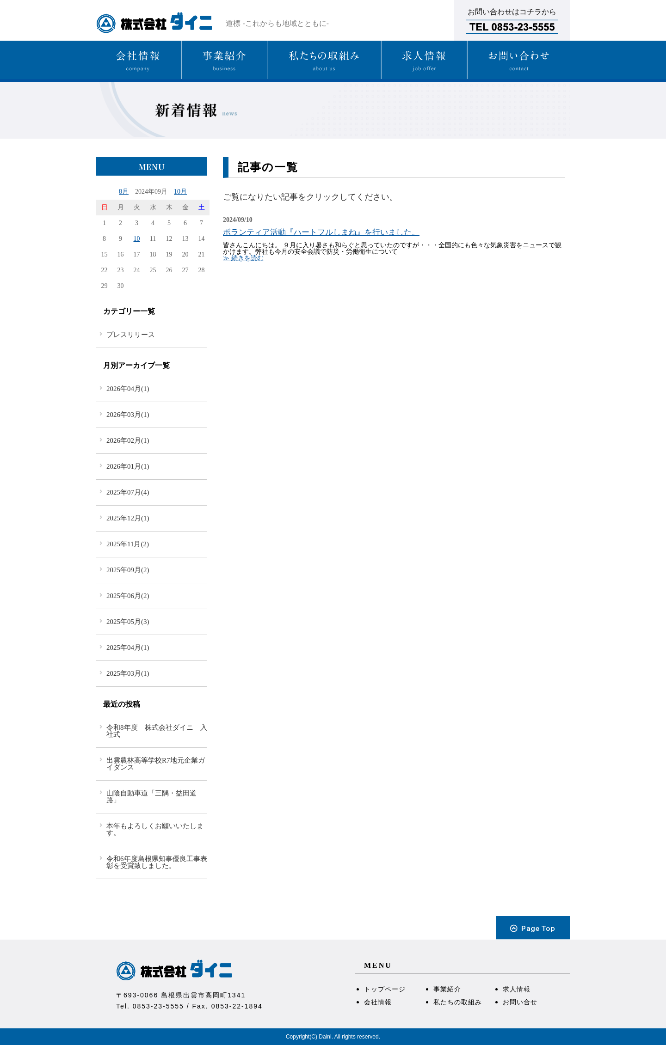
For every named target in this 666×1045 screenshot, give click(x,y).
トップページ (385, 989)
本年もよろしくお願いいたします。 (155, 829)
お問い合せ (520, 1002)
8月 (124, 191)
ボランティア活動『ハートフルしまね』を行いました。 (321, 232)
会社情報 (378, 1002)
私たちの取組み (457, 1002)
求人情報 (516, 989)
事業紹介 (447, 989)
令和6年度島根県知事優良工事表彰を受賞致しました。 (156, 862)
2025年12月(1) (127, 518)
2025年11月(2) (127, 544)
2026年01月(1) (127, 466)
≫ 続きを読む (243, 258)
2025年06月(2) (127, 595)
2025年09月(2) (127, 570)
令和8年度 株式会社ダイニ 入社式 (156, 731)
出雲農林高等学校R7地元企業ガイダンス (155, 764)
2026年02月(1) (127, 440)
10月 (180, 191)
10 (137, 238)
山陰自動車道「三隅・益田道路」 (151, 796)
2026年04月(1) (127, 388)
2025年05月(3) (127, 621)
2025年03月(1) (127, 673)
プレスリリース (130, 334)
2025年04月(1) (127, 647)
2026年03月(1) (127, 414)
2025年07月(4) (127, 492)
